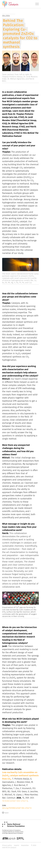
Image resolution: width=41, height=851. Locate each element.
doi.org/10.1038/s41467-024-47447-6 (16, 808)
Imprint (16, 845)
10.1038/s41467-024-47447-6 (15, 801)
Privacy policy (7, 845)
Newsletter (25, 845)
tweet (5, 812)
